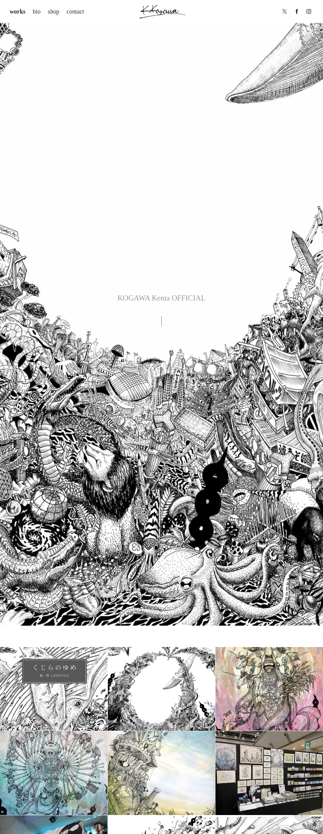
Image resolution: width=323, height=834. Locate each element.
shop (53, 11)
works (17, 11)
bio (37, 11)
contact (75, 11)
